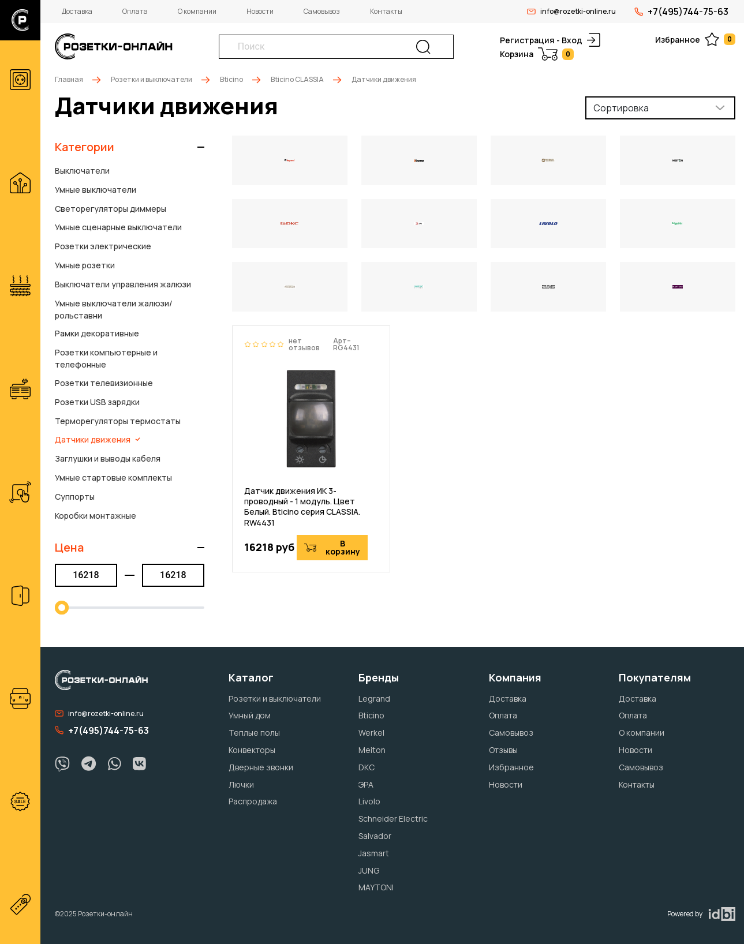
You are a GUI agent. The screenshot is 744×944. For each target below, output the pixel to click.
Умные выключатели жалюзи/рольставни (114, 309)
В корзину (332, 547)
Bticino (231, 79)
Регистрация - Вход (550, 39)
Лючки (241, 784)
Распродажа (253, 801)
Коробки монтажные (95, 515)
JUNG (368, 870)
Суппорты (75, 496)
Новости (260, 11)
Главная (69, 79)
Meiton (372, 749)
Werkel (371, 732)
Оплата (135, 11)
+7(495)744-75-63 (681, 11)
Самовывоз (322, 11)
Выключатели (82, 170)
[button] (129, 147)
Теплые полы (254, 732)
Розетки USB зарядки (97, 401)
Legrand (374, 698)
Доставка (77, 11)
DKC (366, 767)
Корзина (537, 54)
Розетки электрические (103, 246)
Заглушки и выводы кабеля (107, 458)
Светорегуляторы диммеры (110, 208)
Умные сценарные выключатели (118, 227)
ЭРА (365, 784)
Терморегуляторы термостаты (118, 420)
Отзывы (503, 749)
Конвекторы (252, 749)
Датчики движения (97, 439)
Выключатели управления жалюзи (123, 284)
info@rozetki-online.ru (571, 11)
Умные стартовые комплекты (113, 477)
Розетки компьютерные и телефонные (106, 358)
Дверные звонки (261, 767)
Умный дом (250, 715)
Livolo (369, 801)
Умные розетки (85, 265)
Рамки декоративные (97, 333)
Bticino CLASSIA (297, 79)
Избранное (695, 39)
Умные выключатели (95, 189)
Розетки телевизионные (104, 382)
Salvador (374, 835)
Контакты (386, 11)
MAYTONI (376, 887)
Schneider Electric (393, 818)
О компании (197, 11)
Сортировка (621, 108)
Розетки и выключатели (151, 79)
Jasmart (373, 853)
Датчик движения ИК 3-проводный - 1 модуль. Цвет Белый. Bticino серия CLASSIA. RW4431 (302, 507)
